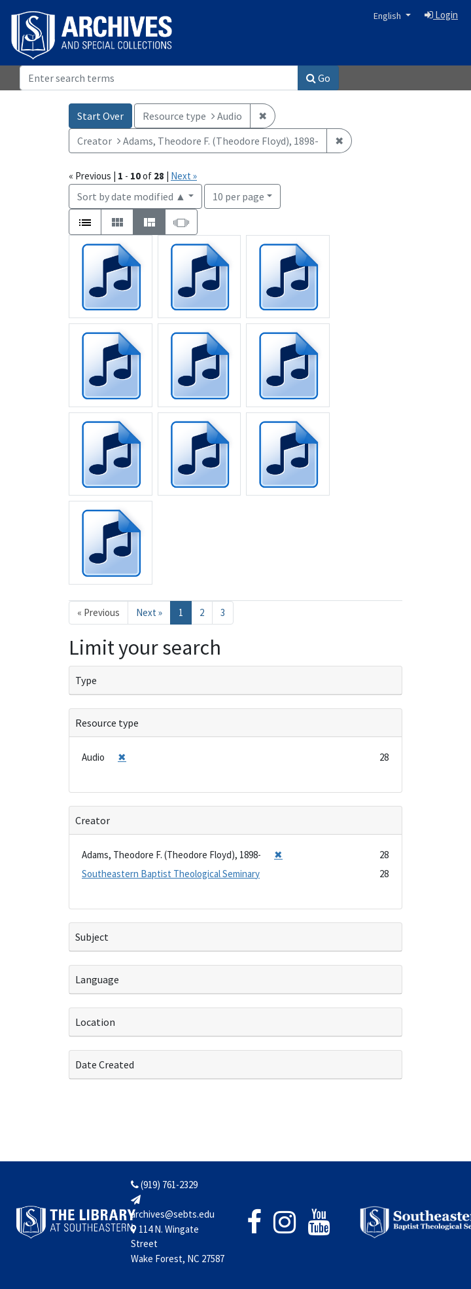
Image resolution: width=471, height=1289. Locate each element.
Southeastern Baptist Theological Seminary (171, 873)
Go (318, 77)
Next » (184, 176)
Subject (92, 936)
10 (238, 195)
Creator (92, 820)
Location (95, 1021)
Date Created (104, 1064)
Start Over (100, 115)
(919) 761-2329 (164, 1184)
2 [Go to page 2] (202, 612)
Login (441, 15)
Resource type (107, 722)
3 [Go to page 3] (222, 612)
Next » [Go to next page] (149, 612)
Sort (131, 196)
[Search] (159, 77)
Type (86, 680)
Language (97, 979)
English (388, 16)
